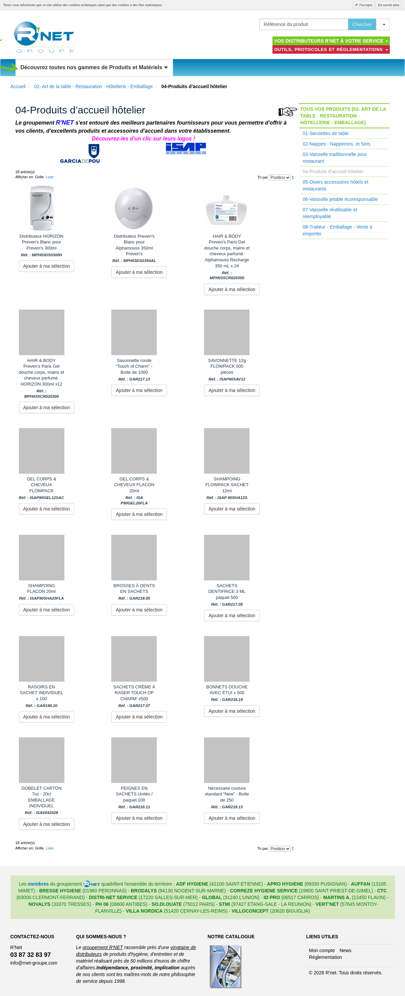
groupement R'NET (103, 947)
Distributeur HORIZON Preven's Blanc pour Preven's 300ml (41, 245)
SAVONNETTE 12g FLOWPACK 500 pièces (227, 370)
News (345, 950)
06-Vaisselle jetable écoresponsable (340, 199)
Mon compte (322, 950)
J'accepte (365, 5)
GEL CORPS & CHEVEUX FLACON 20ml (134, 490)
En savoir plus (388, 5)
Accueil (18, 86)
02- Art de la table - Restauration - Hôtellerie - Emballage (93, 86)
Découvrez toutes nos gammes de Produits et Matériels (94, 67)
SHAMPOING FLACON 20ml (41, 592)
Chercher (362, 24)
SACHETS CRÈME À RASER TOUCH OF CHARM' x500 (134, 696)
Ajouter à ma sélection (46, 266)
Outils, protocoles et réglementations (331, 49)
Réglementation (325, 957)
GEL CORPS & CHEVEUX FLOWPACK (41, 488)
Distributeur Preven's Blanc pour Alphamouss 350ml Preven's (134, 248)
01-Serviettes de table (326, 133)
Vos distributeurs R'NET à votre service (331, 41)
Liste (50, 177)
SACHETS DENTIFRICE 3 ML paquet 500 (227, 595)
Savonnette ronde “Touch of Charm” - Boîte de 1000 (134, 370)
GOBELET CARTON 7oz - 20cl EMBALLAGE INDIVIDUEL (41, 800)
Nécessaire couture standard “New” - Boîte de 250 (227, 797)
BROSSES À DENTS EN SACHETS (134, 592)
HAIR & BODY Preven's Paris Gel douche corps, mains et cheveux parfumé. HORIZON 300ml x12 (41, 378)
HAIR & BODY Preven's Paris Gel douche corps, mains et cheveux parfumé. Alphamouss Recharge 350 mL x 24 (227, 257)
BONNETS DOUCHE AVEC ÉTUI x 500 (227, 693)
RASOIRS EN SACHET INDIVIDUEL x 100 (41, 696)
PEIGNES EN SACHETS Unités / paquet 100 (134, 797)
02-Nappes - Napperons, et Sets (337, 144)
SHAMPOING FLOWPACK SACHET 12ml (227, 488)
